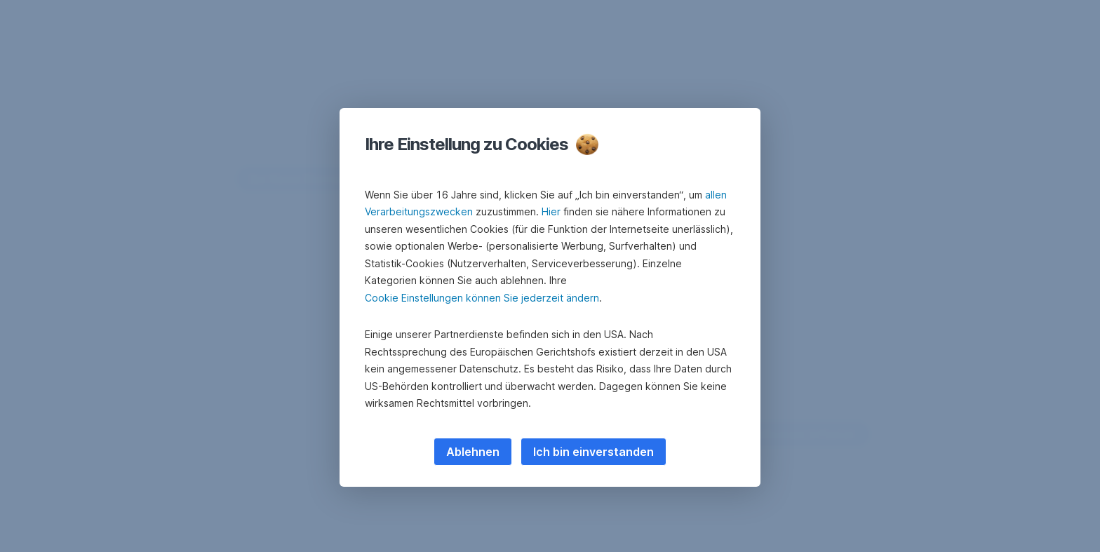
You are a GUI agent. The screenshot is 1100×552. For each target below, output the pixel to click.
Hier (551, 211)
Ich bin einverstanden (593, 452)
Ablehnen (472, 452)
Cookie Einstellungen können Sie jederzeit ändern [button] (482, 298)
